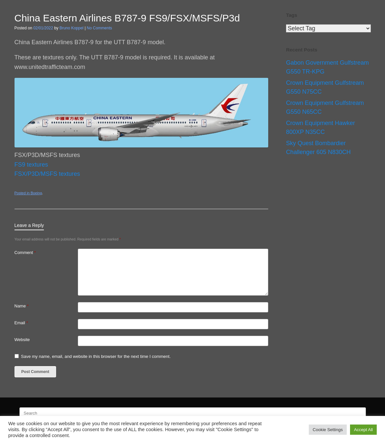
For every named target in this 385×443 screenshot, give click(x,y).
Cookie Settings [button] (328, 429)
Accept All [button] (363, 429)
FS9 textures (31, 164)
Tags (291, 15)
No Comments (99, 28)
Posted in (23, 193)
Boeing (36, 193)
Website (22, 339)
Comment (25, 252)
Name (22, 305)
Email (21, 322)
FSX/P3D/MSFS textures (47, 174)
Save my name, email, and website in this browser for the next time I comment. (96, 356)
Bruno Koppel (71, 28)
